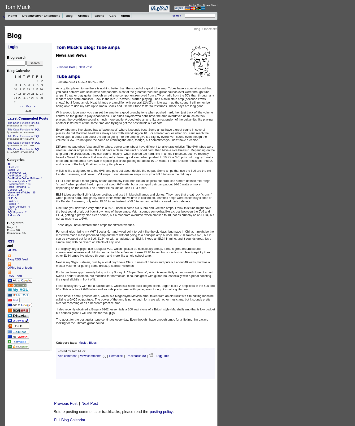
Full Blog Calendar (69, 420)
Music (82, 342)
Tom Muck (17, 7)
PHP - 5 (12, 198)
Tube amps (68, 76)
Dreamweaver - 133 (19, 184)
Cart (112, 15)
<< (22, 106)
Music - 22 (14, 195)
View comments (90, 356)
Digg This (159, 356)
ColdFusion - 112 (17, 175)
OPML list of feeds (20, 265)
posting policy (161, 412)
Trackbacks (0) (136, 356)
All (9, 164)
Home (13, 15)
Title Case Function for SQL (24, 122)
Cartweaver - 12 (17, 172)
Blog (69, 15)
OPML (12, 250)
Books (99, 15)
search (177, 15)
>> (34, 106)
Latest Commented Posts (28, 118)
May (28, 106)
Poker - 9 (13, 201)
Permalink (116, 356)
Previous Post (65, 67)
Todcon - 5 (14, 215)
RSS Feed (15, 274)
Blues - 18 (13, 167)
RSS (11, 241)
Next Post (84, 67)
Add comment (67, 356)
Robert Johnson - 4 (19, 206)
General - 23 (15, 189)
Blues (93, 342)
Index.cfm (210, 29)
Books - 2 (13, 169)
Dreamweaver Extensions (41, 15)
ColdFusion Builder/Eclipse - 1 (25, 178)
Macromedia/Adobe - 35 (21, 192)
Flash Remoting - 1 (19, 186)
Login (12, 47)
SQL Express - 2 (17, 212)
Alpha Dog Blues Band (203, 5)
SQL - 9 (12, 209)
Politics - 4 (14, 203)
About (125, 15)
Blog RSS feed (18, 257)
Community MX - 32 (19, 181)
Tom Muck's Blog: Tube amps (88, 47)
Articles (83, 15)
